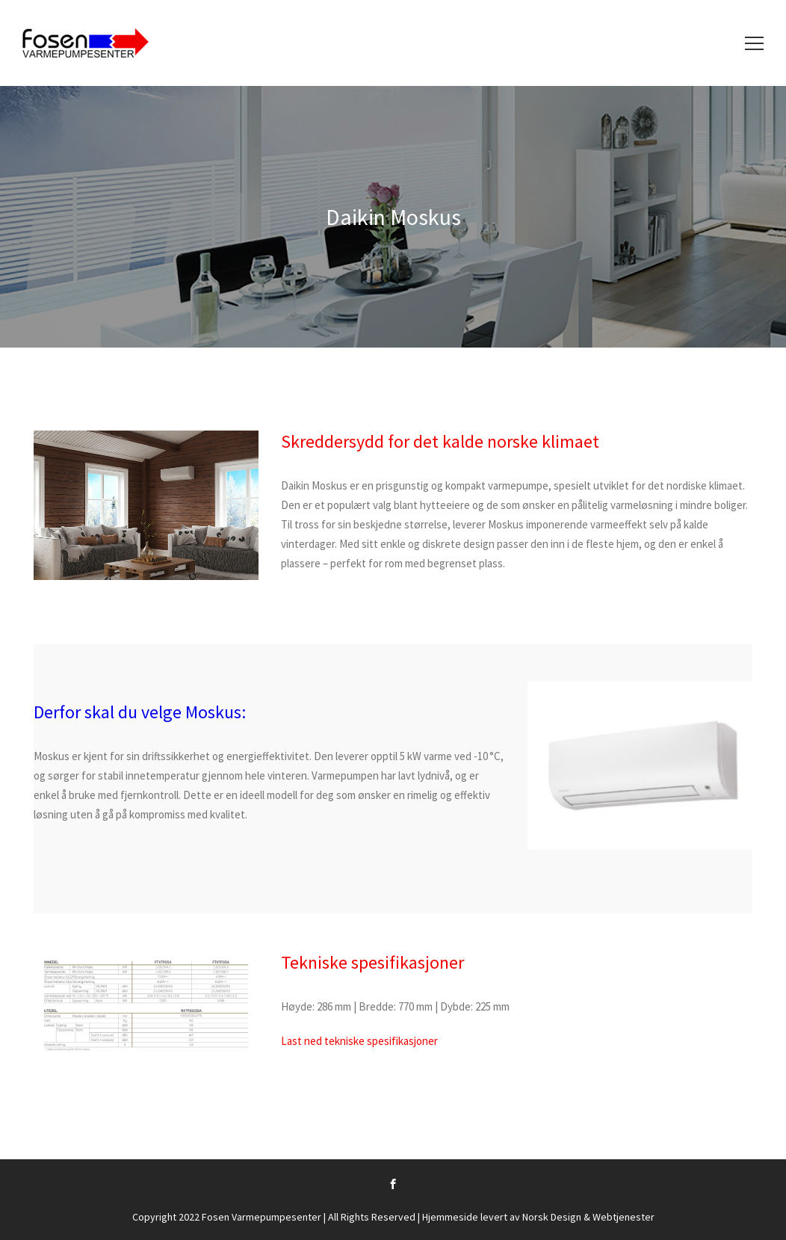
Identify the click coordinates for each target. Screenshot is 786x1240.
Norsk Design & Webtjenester (588, 1217)
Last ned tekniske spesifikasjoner (359, 1041)
